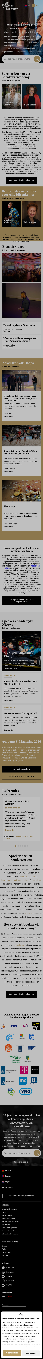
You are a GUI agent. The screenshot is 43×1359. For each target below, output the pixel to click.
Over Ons (5, 1255)
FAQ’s (4, 1212)
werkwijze (20, 945)
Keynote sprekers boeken (10, 1221)
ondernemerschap (21, 880)
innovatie (34, 877)
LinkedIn (10, 1281)
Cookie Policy (6, 1252)
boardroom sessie (20, 165)
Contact (4, 1246)
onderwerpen (10, 157)
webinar (7, 165)
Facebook (10, 1267)
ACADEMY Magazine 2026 (21, 776)
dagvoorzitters (10, 161)
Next (35, 30)
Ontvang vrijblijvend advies (21, 180)
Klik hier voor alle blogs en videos (13, 250)
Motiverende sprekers (9, 1228)
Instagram (10, 1272)
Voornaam (5, 1305)
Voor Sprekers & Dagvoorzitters (21, 1196)
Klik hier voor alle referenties (12, 794)
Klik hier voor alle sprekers (11, 80)
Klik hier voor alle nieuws (11, 628)
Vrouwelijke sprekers (9, 1231)
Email (7, 1297)
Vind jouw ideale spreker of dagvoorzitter (21, 600)
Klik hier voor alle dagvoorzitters (13, 198)
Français (6, 1176)
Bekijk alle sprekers (21, 1162)
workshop (33, 163)
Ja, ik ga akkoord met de (16, 1327)
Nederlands (7, 1187)
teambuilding (36, 880)
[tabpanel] (21, 819)
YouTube (9, 1285)
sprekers (28, 913)
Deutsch (6, 1171)
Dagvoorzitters (7, 1215)
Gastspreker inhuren (9, 1218)
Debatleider (6, 1225)
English (6, 1182)
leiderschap (24, 877)
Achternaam (6, 1313)
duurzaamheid (7, 880)
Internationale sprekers (10, 1234)
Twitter (9, 1276)
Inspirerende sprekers (9, 1209)
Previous (7, 30)
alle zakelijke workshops (10, 366)
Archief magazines (21, 769)
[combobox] (21, 59)
